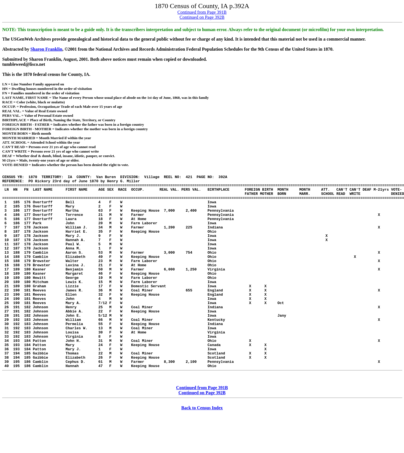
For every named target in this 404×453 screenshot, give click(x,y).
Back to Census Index (202, 448)
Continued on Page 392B (201, 17)
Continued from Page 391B (202, 12)
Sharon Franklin (46, 49)
